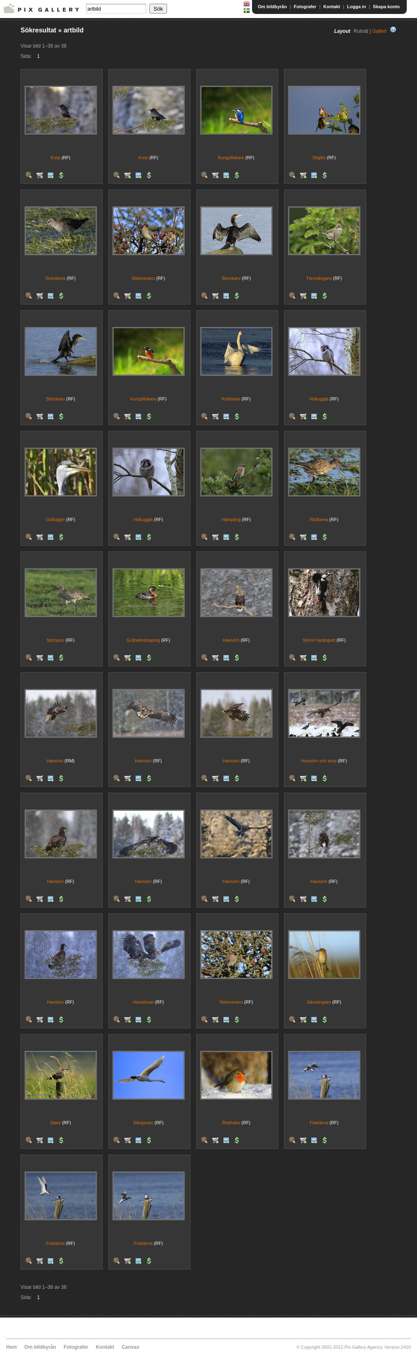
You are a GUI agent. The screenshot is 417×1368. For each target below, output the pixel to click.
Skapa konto (386, 6)
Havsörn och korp (319, 760)
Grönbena (56, 278)
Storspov (55, 640)
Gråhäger (55, 519)
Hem (11, 1347)
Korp (55, 157)
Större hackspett (318, 640)
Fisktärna (318, 1122)
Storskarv (231, 278)
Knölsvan (231, 398)
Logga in (356, 6)
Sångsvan (143, 1122)
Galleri (379, 31)
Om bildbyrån (272, 6)
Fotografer (305, 6)
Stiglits (318, 157)
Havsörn (230, 640)
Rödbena (319, 519)
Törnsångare (319, 278)
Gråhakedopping (143, 640)
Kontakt (331, 6)
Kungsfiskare (231, 157)
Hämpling (231, 519)
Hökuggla (318, 398)
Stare (55, 1122)
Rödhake (231, 1122)
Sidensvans (143, 278)
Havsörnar (143, 1002)
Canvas (130, 1347)
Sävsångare (319, 1002)
